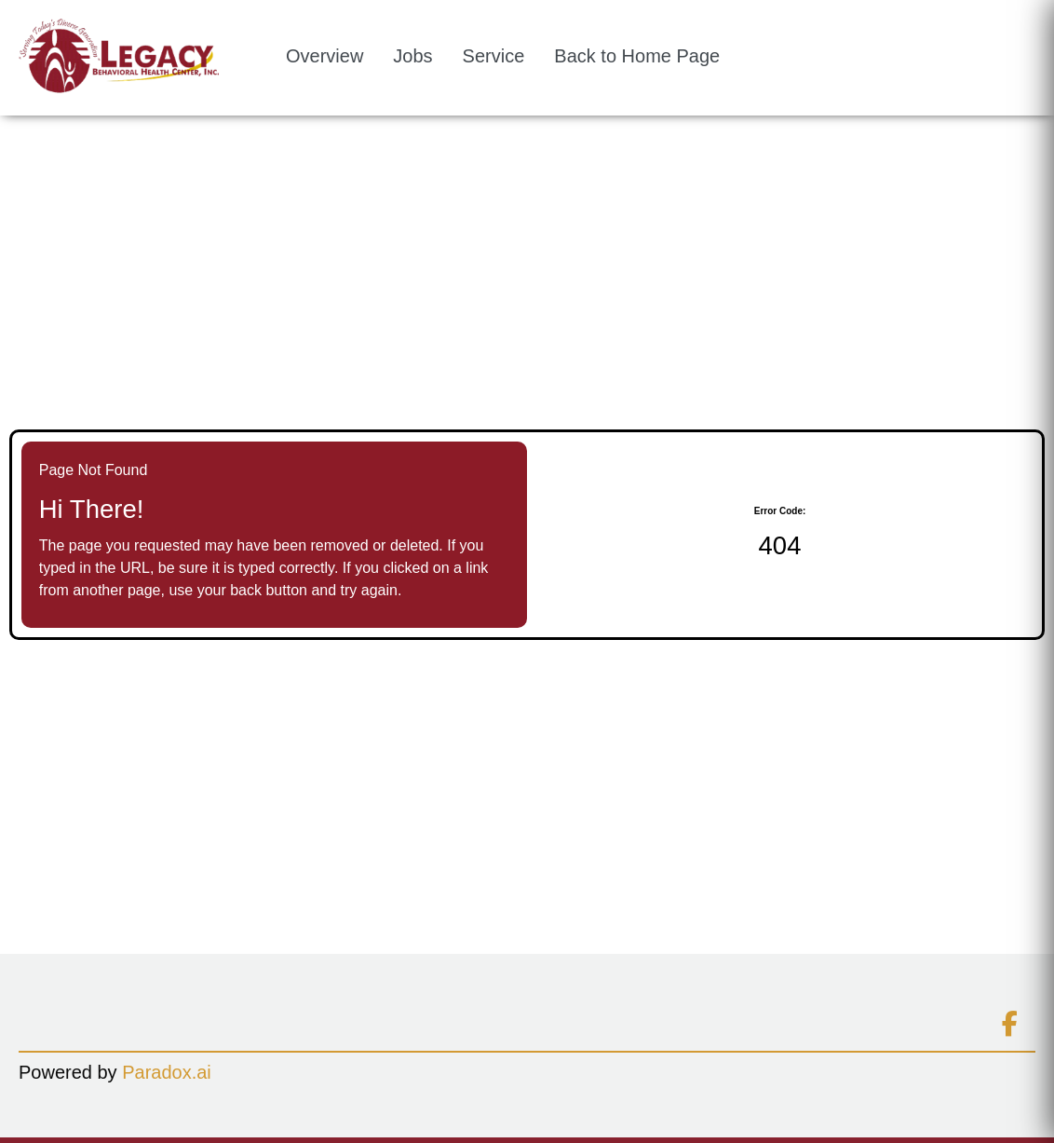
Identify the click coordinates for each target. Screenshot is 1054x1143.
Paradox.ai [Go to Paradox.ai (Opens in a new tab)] (166, 1072)
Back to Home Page (637, 56)
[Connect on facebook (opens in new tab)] (1009, 1024)
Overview (324, 56)
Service (494, 56)
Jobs (412, 56)
